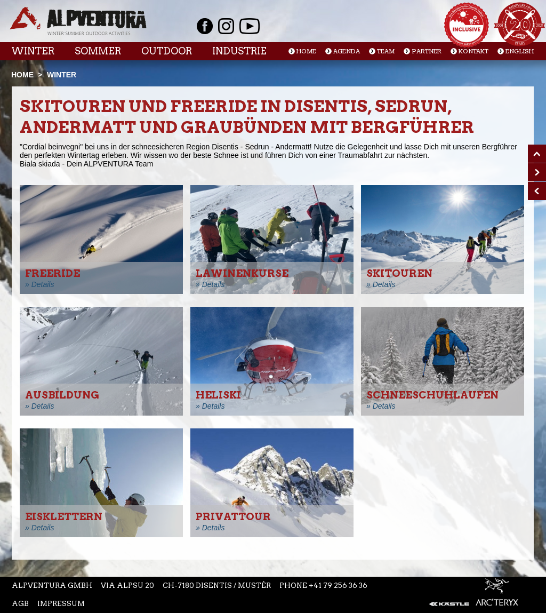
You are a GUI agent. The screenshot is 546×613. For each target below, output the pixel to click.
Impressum (61, 604)
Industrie (239, 51)
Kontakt (473, 51)
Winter (32, 51)
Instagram (226, 26)
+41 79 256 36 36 (338, 586)
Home (306, 51)
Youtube (249, 26)
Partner (426, 51)
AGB (20, 604)
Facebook (205, 26)
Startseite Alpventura (78, 21)
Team (386, 51)
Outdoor (166, 51)
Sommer (98, 51)
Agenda (346, 51)
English (519, 51)
